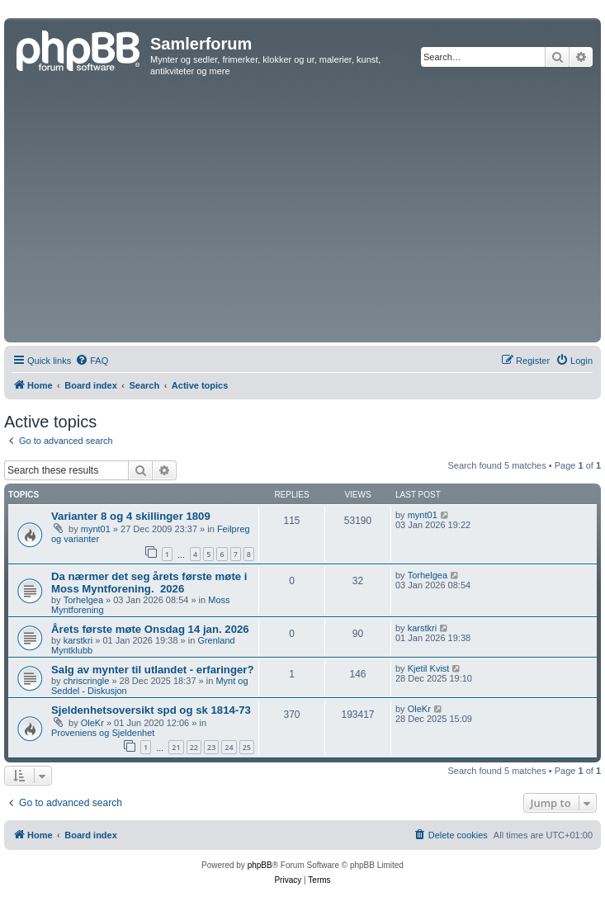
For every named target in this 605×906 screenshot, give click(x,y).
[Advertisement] (302, 214)
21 (176, 747)
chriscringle (87, 681)
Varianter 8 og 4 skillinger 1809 (130, 516)
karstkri (78, 640)
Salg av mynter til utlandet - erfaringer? (152, 669)
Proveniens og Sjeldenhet (102, 733)
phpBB (260, 865)
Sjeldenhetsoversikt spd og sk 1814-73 (151, 710)
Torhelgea (83, 600)
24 (229, 747)
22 (194, 747)
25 (247, 747)
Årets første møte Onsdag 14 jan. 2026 (150, 629)
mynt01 (96, 529)
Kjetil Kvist (429, 668)
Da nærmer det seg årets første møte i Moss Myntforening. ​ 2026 (149, 582)
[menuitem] (91, 360)
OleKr (92, 723)
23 (211, 747)
